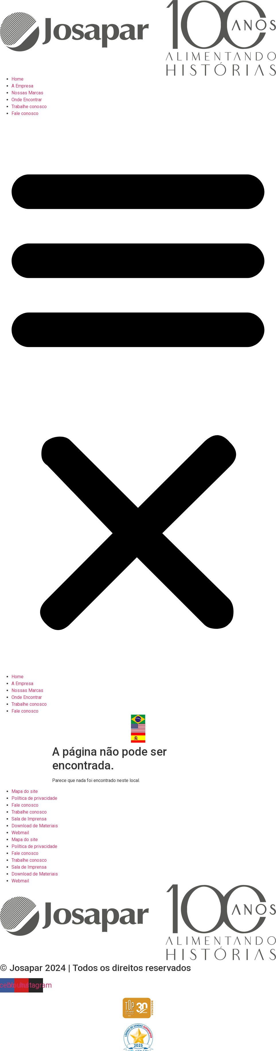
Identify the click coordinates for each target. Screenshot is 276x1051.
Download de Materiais (34, 825)
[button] (138, 395)
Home (17, 79)
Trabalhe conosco (29, 106)
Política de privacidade (34, 798)
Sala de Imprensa (28, 819)
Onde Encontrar (26, 99)
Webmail (20, 832)
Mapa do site (24, 791)
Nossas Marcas (27, 92)
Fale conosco (24, 113)
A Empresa (22, 86)
